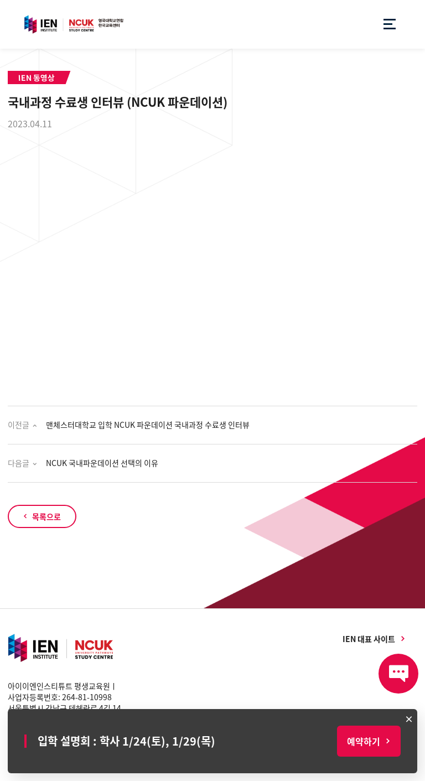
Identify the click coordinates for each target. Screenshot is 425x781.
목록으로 (46, 516)
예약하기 (363, 741)
